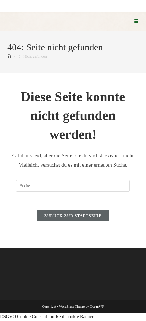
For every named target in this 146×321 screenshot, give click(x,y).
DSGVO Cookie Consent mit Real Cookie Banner (47, 316)
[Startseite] (9, 56)
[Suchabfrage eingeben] (73, 186)
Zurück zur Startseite (73, 215)
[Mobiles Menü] (136, 21)
